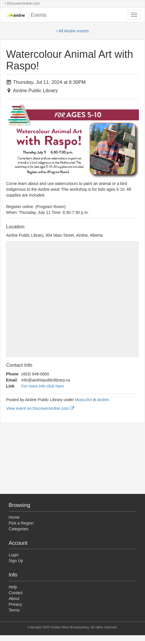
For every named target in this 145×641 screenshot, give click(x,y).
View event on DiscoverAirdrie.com (40, 408)
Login (14, 555)
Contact (16, 592)
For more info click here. (43, 386)
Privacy (15, 604)
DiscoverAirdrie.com (22, 3)
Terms (14, 610)
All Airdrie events (72, 31)
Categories (18, 529)
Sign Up (16, 560)
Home (14, 517)
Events (26, 15)
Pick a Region (21, 523)
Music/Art (83, 399)
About (14, 598)
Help (13, 587)
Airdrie (103, 399)
